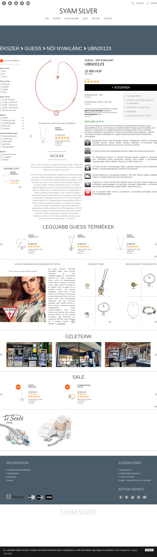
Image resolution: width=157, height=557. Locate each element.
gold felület (6, 144)
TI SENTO (6, 129)
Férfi (4, 71)
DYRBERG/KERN (8, 123)
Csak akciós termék (9, 154)
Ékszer (57, 18)
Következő (80, 136)
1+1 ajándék (6, 157)
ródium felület (7, 141)
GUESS (33, 48)
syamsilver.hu (125, 470)
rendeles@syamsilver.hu (130, 473)
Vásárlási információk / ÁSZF (139, 116)
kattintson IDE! (104, 194)
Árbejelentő (131, 111)
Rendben (149, 550)
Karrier (10, 480)
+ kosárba (121, 87)
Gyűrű (4, 92)
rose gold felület (8, 147)
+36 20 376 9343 (127, 477)
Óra (47, 18)
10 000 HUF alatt (8, 100)
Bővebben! (62, 324)
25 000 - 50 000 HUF (9, 105)
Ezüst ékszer (72, 18)
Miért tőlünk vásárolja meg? (138, 107)
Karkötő (5, 89)
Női (3, 74)
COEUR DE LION (8, 121)
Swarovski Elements (9, 136)
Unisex (4, 77)
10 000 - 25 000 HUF (9, 102)
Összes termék (20, 187)
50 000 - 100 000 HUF (10, 108)
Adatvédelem (13, 473)
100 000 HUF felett (9, 110)
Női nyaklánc (64, 48)
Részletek (88, 97)
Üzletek (108, 18)
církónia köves (7, 139)
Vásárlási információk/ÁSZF (19, 470)
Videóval (5, 160)
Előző (32, 136)
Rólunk (96, 18)
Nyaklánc (5, 87)
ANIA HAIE (6, 126)
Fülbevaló (5, 84)
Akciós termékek (10, 60)
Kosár (153, 3)
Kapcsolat (12, 477)
